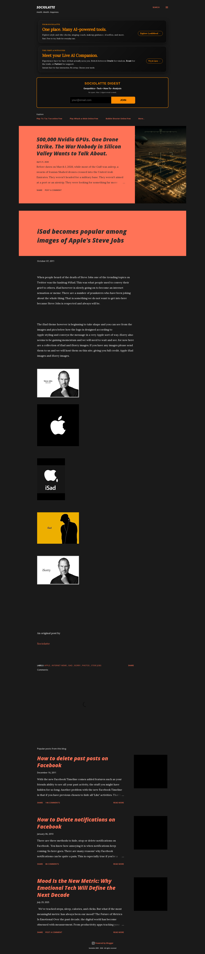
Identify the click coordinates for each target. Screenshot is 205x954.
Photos (86, 665)
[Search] (156, 7)
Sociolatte (46, 7)
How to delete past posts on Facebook (72, 762)
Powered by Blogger (102, 943)
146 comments (52, 802)
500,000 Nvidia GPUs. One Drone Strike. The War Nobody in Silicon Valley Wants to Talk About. (79, 146)
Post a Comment (53, 190)
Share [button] (39, 190)
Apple (47, 665)
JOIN (123, 100)
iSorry (77, 665)
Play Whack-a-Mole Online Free (84, 118)
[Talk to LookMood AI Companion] (102, 59)
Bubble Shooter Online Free (118, 118)
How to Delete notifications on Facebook (76, 823)
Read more (118, 802)
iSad (70, 665)
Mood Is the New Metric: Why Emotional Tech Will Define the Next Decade (76, 887)
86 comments (52, 864)
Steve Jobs (96, 665)
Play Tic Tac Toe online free (49, 118)
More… (141, 118)
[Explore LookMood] (102, 31)
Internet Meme (59, 665)
